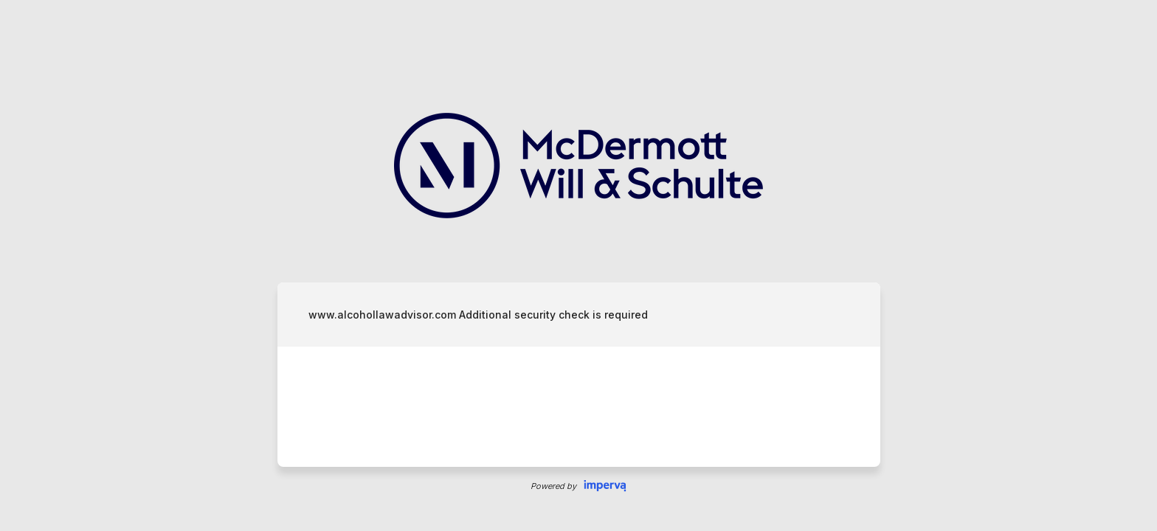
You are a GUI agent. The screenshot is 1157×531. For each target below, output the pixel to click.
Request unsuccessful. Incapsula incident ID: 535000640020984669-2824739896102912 (578, 265)
